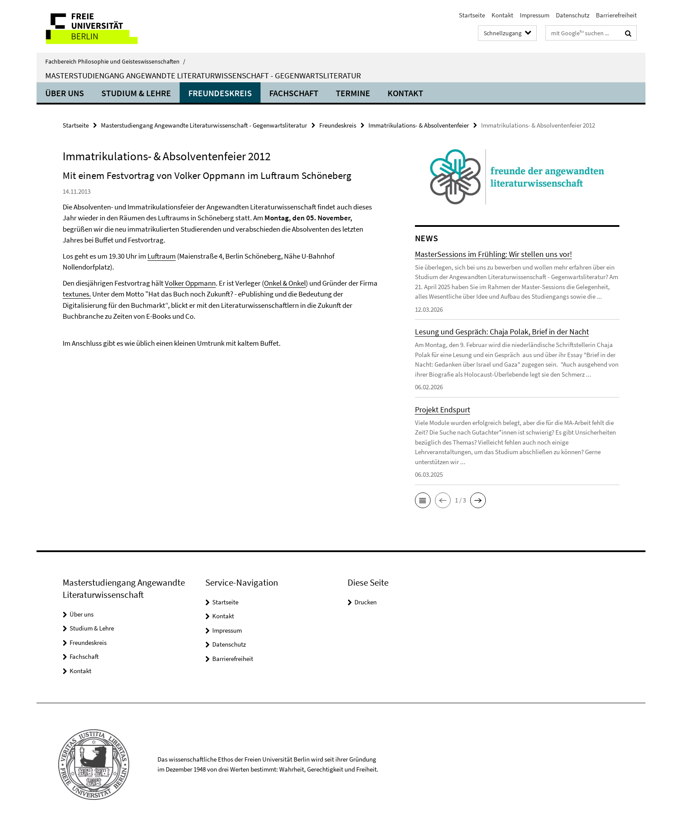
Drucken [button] (365, 602)
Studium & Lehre (136, 93)
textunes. (77, 294)
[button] (423, 500)
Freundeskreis (220, 93)
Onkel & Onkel (285, 283)
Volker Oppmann (190, 283)
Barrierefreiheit (616, 15)
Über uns (64, 93)
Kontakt (502, 15)
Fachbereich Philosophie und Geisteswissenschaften (115, 61)
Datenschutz (572, 15)
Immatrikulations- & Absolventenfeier (418, 125)
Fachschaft (293, 93)
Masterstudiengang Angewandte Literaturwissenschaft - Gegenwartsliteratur (203, 75)
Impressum (534, 15)
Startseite (472, 15)
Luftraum (161, 256)
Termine (353, 93)
